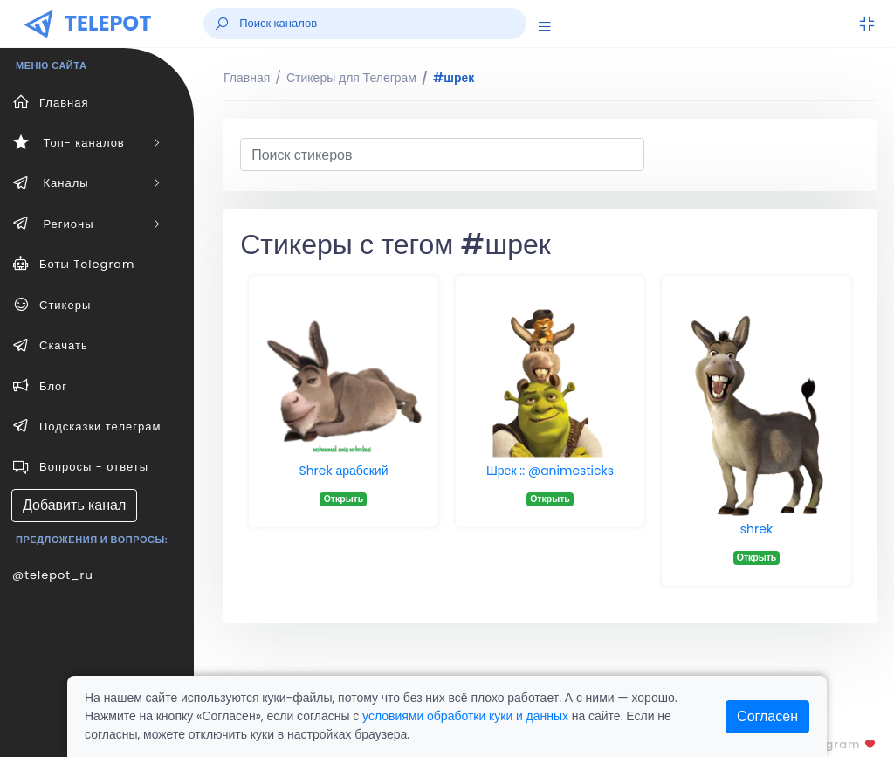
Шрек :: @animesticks (550, 470)
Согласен (767, 716)
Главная (247, 77)
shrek (756, 529)
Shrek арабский (343, 470)
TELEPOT (108, 23)
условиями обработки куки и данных (465, 716)
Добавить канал (74, 505)
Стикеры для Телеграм (351, 77)
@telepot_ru (52, 575)
